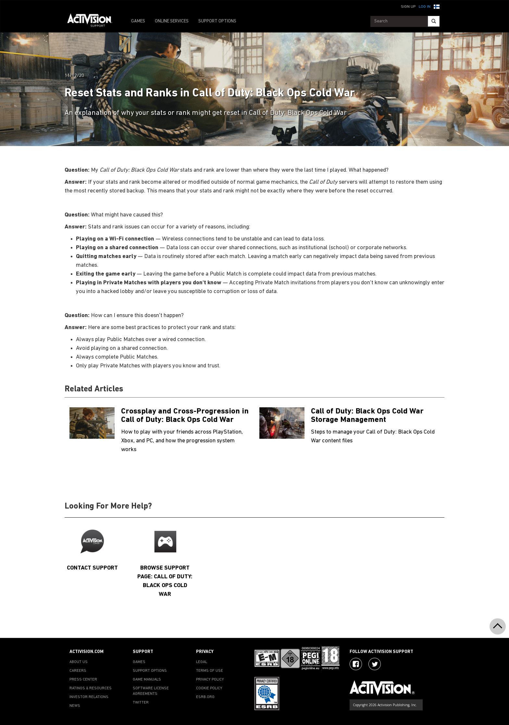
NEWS (74, 706)
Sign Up (408, 7)
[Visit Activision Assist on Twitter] (374, 664)
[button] (437, 6)
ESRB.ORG (205, 697)
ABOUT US (78, 662)
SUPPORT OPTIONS (217, 21)
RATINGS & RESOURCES (90, 688)
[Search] (434, 21)
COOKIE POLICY (209, 688)
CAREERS (77, 671)
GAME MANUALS (147, 680)
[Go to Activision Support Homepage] (93, 21)
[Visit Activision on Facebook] (356, 664)
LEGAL (201, 662)
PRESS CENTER (83, 680)
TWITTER (141, 703)
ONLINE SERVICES (172, 21)
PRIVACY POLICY (210, 680)
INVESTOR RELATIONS (88, 697)
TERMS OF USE (209, 671)
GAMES (138, 21)
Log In (424, 7)
